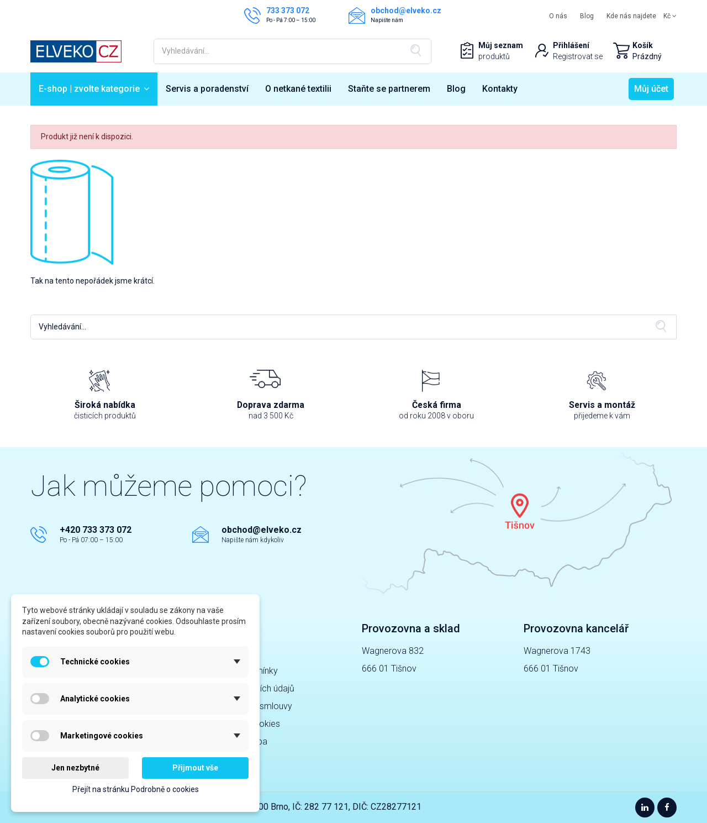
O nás (558, 16)
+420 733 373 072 (95, 530)
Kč (670, 16)
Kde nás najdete (631, 16)
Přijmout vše (195, 767)
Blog (587, 16)
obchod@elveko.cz (261, 530)
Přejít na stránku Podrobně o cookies (135, 789)
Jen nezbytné (75, 767)
